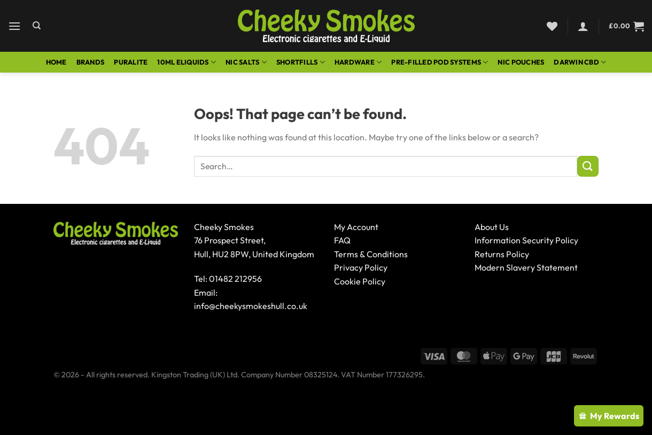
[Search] (37, 25)
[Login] (583, 26)
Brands (90, 62)
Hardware (358, 62)
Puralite (131, 62)
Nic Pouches (521, 62)
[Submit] (588, 166)
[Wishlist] (552, 26)
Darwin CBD (580, 62)
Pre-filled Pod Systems (439, 62)
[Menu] (14, 26)
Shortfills (300, 62)
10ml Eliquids (186, 62)
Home (56, 62)
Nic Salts (246, 62)
